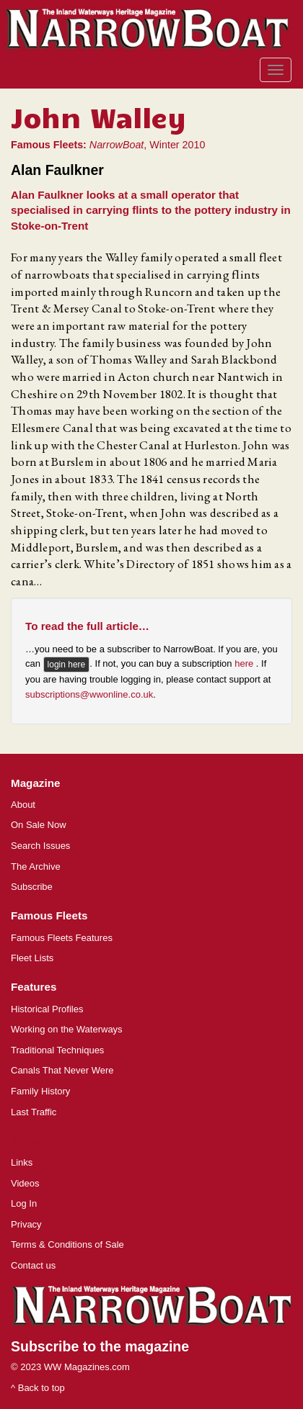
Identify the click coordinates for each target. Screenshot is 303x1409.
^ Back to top (38, 1387)
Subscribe (32, 886)
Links (21, 1162)
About (23, 804)
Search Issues (40, 845)
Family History (40, 1091)
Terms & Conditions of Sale (67, 1244)
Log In (24, 1203)
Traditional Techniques (57, 1050)
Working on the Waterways (67, 1029)
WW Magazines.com (87, 1366)
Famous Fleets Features (62, 937)
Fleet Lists (32, 958)
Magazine (35, 783)
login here (67, 665)
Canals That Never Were (62, 1070)
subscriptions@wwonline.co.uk (89, 694)
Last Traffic (33, 1112)
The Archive (36, 866)
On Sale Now (38, 824)
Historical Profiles (47, 1009)
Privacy (26, 1224)
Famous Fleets (49, 915)
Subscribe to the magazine (100, 1346)
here (245, 664)
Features (33, 987)
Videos (25, 1183)
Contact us (33, 1265)
